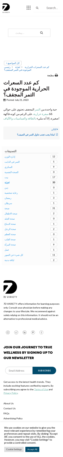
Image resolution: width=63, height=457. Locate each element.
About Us (9, 403)
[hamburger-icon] (28, 8)
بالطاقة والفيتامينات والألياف (19, 118)
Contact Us (10, 408)
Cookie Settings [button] (14, 449)
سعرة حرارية (41, 114)
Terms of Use (41, 389)
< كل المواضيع (13, 63)
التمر (37, 109)
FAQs (6, 413)
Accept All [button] (32, 449)
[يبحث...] (25, 33)
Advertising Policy (13, 418)
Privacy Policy (11, 393)
